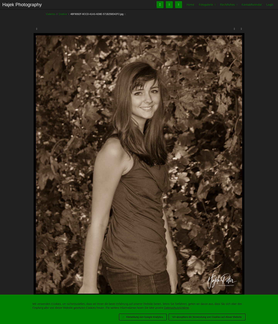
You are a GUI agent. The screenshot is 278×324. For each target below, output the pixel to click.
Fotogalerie (206, 4)
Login (269, 4)
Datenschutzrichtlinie (176, 307)
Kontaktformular (252, 4)
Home (190, 4)
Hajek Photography (22, 4)
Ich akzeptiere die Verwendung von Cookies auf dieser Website (207, 317)
